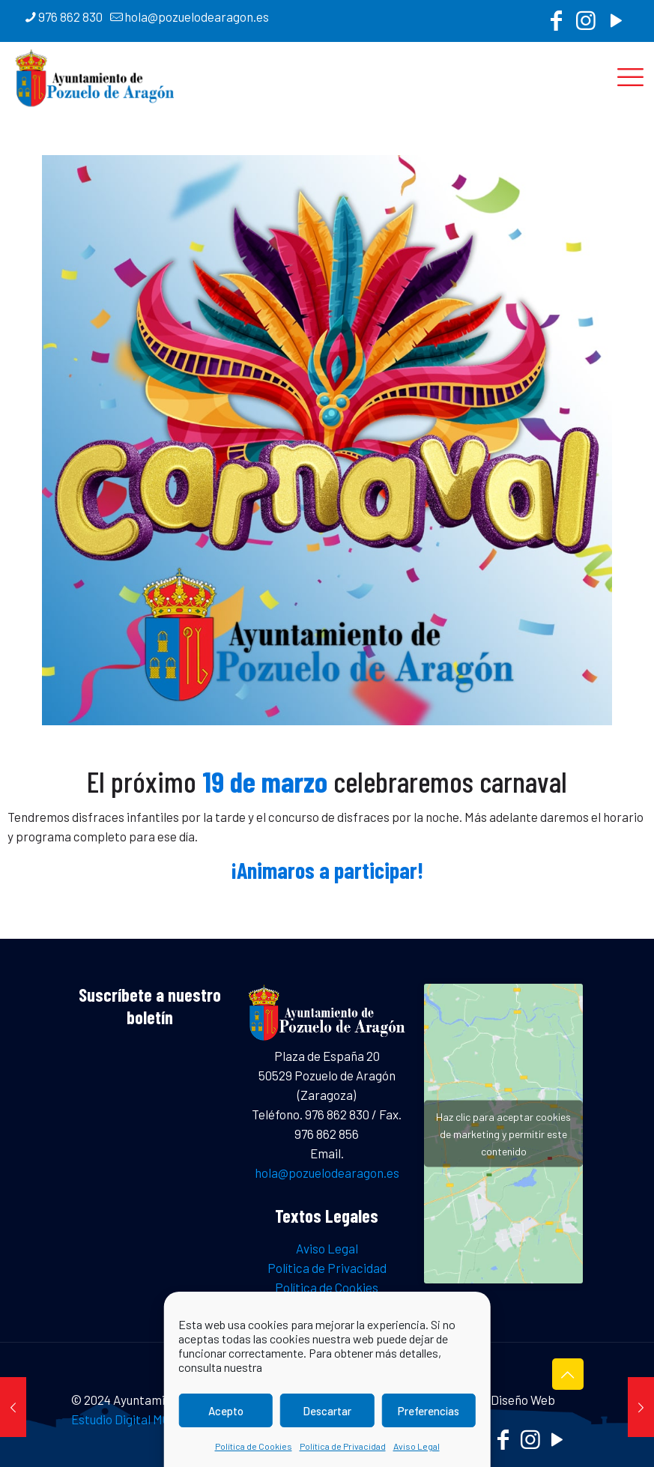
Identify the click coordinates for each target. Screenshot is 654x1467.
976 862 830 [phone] (70, 16)
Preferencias (428, 1411)
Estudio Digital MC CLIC (135, 1419)
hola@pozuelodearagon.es (327, 1172)
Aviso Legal (416, 1446)
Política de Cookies (253, 1446)
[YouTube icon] (616, 24)
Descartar (327, 1411)
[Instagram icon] (586, 24)
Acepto (225, 1411)
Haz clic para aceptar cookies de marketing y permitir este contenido (503, 1134)
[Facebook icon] (556, 24)
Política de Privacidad (343, 1446)
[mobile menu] (630, 75)
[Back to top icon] (568, 1374)
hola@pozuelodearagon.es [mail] (196, 16)
